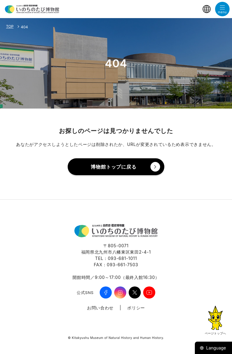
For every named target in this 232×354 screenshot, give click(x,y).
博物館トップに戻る (113, 167)
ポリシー (136, 307)
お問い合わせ (100, 307)
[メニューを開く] (222, 9)
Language (213, 347)
